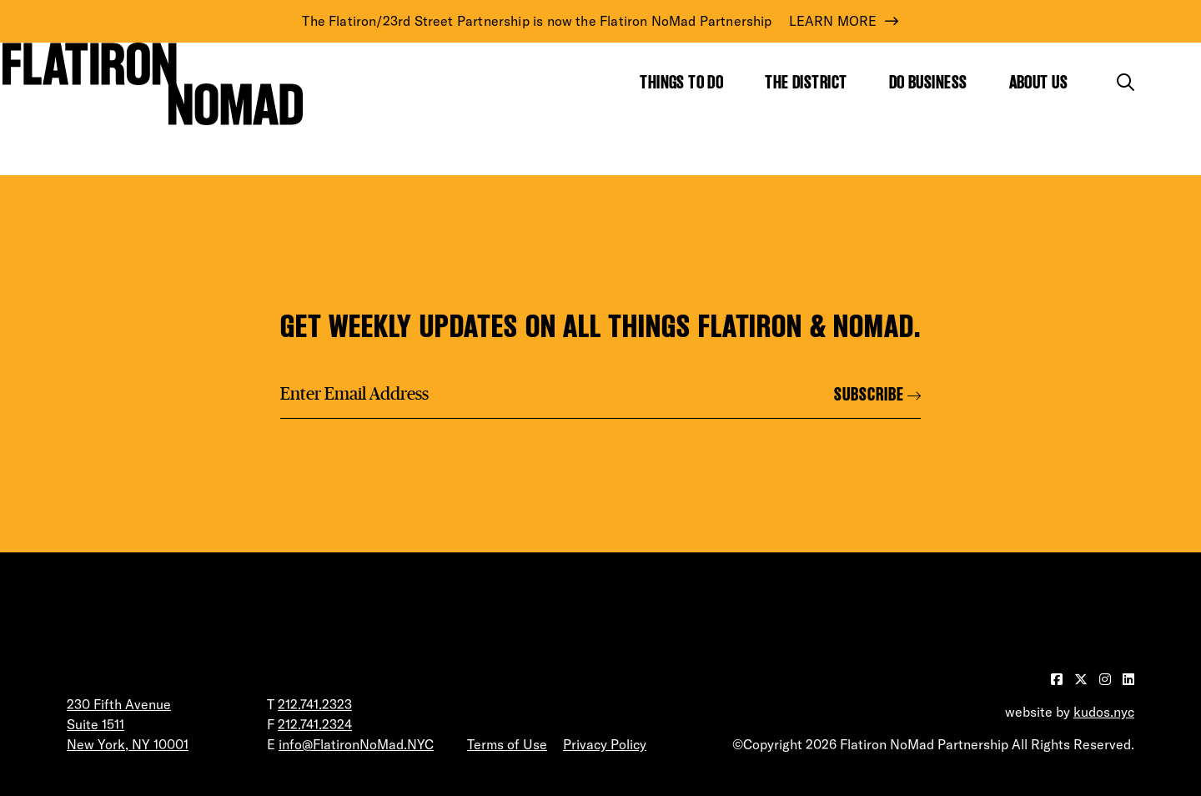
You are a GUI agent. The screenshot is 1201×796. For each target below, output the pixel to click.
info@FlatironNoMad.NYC (356, 744)
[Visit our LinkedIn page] (1128, 679)
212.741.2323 (315, 704)
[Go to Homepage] (153, 83)
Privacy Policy (604, 744)
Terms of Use (507, 744)
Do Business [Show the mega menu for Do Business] (928, 82)
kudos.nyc (1103, 711)
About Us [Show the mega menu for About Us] (1038, 82)
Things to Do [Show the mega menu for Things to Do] (681, 82)
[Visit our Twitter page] (1082, 679)
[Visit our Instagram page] (1106, 679)
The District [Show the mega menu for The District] (806, 82)
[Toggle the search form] (1125, 82)
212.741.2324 (315, 724)
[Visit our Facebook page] (1058, 679)
